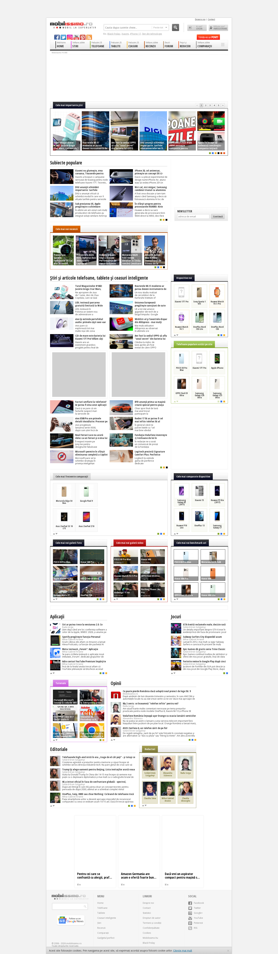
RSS (192, 927)
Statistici (147, 912)
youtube (76, 37)
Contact (211, 19)
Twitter (194, 907)
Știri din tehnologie (152, 33)
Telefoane (102, 907)
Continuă (218, 216)
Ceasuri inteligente (106, 917)
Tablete (101, 912)
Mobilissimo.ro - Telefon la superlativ (73, 24)
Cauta (175, 27)
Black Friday (113, 33)
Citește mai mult (182, 950)
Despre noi (200, 19)
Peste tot (160, 27)
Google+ (195, 912)
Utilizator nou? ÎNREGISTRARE (218, 28)
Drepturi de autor (152, 917)
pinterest (83, 37)
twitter (63, 37)
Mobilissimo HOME (60, 52)
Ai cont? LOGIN (197, 28)
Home (100, 902)
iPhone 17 (135, 33)
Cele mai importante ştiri (69, 105)
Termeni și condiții (152, 922)
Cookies (147, 932)
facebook (57, 37)
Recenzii (101, 927)
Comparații (103, 932)
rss (89, 37)
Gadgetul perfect (105, 937)
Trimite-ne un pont (208, 37)
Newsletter (184, 211)
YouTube (195, 917)
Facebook (196, 902)
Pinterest (195, 922)
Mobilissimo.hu (150, 937)
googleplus (70, 37)
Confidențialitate (151, 927)
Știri (99, 922)
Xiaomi (125, 33)
